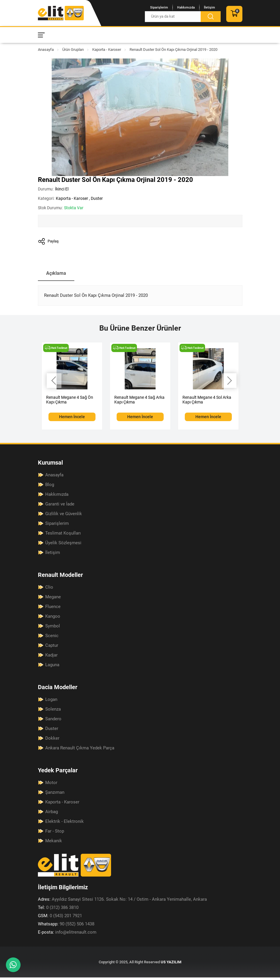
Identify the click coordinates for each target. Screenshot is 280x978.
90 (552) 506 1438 (66, 924)
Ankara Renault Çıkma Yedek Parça (79, 748)
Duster (97, 198)
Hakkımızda (186, 7)
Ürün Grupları (73, 49)
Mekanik (53, 841)
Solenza (53, 709)
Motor (51, 783)
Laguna (52, 665)
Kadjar (51, 655)
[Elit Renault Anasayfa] (61, 13)
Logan (51, 700)
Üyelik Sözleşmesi (63, 543)
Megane (53, 597)
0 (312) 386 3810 (58, 908)
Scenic (51, 636)
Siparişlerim (159, 7)
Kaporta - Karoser (106, 49)
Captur (51, 646)
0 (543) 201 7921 (60, 916)
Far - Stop (54, 831)
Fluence (53, 607)
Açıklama (57, 274)
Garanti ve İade (59, 504)
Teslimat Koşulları (63, 533)
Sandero (53, 719)
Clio (49, 587)
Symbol (52, 626)
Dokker (52, 738)
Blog (49, 485)
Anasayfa (46, 49)
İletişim (209, 7)
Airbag (51, 812)
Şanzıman (54, 793)
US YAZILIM (171, 962)
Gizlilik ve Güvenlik (63, 514)
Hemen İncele (72, 417)
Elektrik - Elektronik (64, 822)
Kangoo (52, 616)
